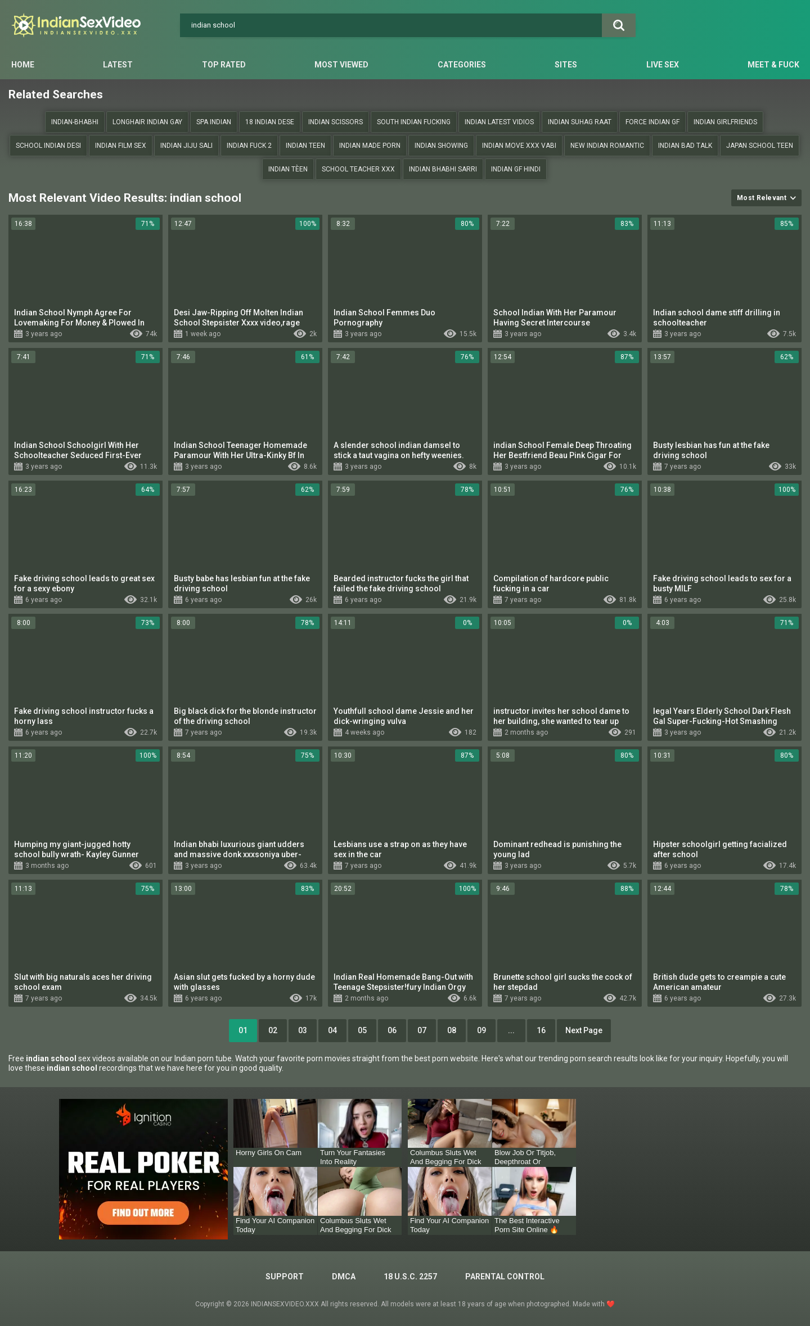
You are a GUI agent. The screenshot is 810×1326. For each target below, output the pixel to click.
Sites (566, 64)
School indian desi (48, 146)
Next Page (583, 1030)
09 (481, 1030)
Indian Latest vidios (499, 122)
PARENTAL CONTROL (504, 1276)
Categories (462, 64)
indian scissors (335, 122)
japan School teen (759, 146)
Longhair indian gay (147, 122)
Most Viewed (341, 64)
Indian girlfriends (725, 122)
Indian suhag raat (579, 122)
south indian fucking (414, 122)
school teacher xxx (358, 169)
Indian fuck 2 (249, 146)
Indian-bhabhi (74, 122)
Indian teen (305, 146)
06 (392, 1030)
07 (421, 1030)
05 (362, 1030)
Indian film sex (120, 146)
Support (285, 1276)
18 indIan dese (269, 122)
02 (272, 1030)
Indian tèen (288, 169)
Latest (118, 64)
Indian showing (441, 146)
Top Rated (224, 64)
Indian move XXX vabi (519, 146)
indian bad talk (685, 146)
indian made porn (369, 146)
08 (451, 1030)
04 (332, 1030)
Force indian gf (653, 122)
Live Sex (662, 64)
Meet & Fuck (773, 64)
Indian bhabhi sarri (443, 169)
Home (22, 64)
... (511, 1030)
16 (541, 1030)
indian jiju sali (186, 146)
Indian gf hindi (516, 169)
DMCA (344, 1276)
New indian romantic (607, 146)
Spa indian (213, 122)
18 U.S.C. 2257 (410, 1276)
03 (302, 1030)
